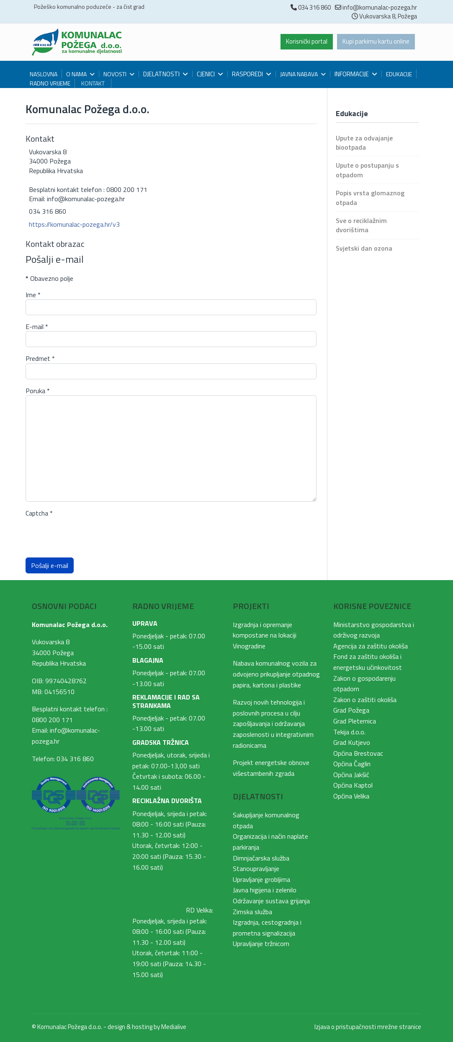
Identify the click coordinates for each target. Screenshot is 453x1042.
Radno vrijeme (50, 83)
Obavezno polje (49, 278)
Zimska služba (252, 912)
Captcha (39, 513)
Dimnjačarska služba (261, 858)
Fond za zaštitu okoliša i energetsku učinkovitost (367, 661)
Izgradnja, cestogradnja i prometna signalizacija (267, 927)
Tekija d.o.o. (349, 732)
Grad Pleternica (354, 721)
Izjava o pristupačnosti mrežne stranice (367, 1027)
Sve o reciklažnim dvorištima (361, 225)
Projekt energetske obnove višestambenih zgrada (271, 767)
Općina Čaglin (352, 764)
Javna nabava (299, 74)
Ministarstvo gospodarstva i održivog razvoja (373, 629)
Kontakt (93, 83)
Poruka (38, 390)
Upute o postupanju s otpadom (367, 169)
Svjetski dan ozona (364, 248)
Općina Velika (351, 796)
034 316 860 (314, 7)
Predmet (40, 358)
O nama (76, 74)
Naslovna (43, 74)
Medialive (173, 1027)
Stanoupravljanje (256, 868)
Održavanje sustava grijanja (271, 901)
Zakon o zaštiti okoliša (364, 700)
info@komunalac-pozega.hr (379, 7)
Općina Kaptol (353, 785)
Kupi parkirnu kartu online (374, 42)
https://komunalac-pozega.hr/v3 (74, 224)
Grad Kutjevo (351, 742)
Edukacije (399, 74)
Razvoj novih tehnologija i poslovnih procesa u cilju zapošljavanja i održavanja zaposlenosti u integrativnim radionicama (273, 723)
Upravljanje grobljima (261, 879)
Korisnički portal (302, 42)
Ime (33, 294)
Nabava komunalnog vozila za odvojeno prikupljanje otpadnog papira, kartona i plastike (276, 673)
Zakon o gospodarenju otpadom (364, 683)
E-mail (37, 326)
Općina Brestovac (358, 753)
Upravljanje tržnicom (261, 943)
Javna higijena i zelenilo (264, 890)
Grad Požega (351, 710)
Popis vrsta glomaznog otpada (370, 197)
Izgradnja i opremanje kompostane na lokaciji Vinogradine (264, 635)
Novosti (114, 74)
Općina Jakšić (351, 775)
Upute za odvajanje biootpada (364, 142)
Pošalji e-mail (49, 565)
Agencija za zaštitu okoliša (370, 646)
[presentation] (89, 534)
